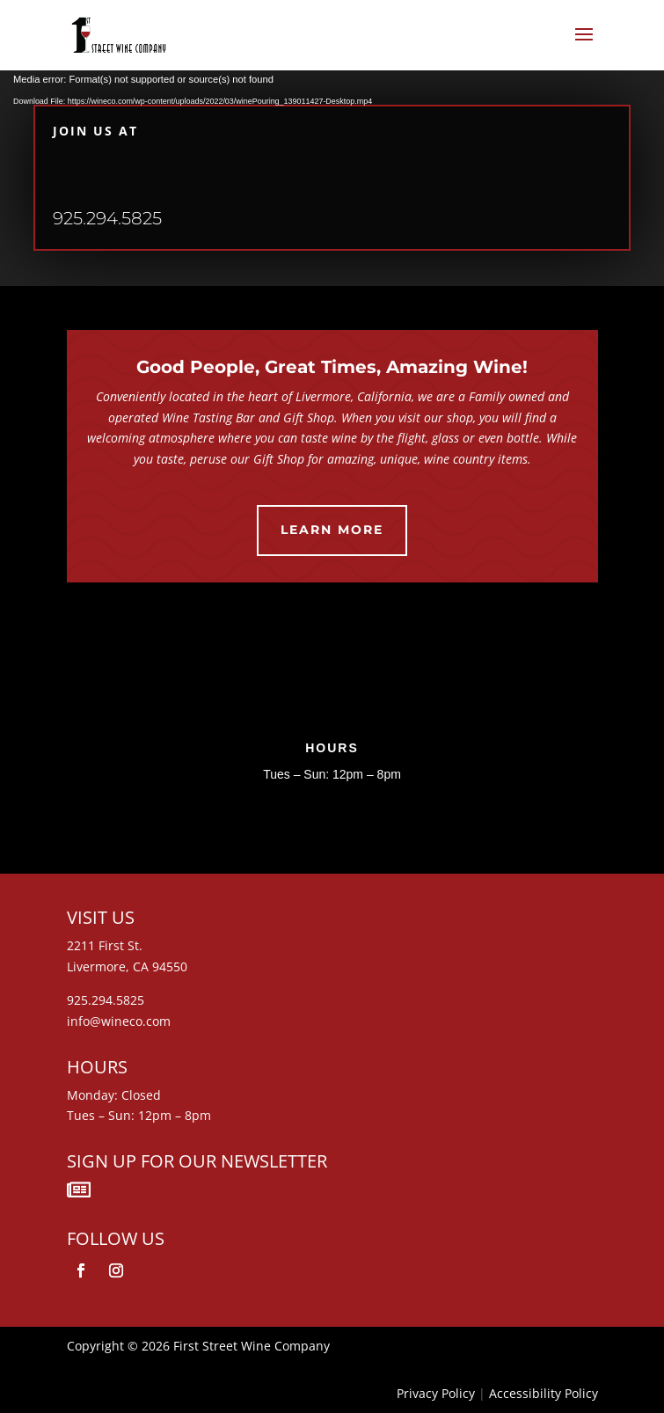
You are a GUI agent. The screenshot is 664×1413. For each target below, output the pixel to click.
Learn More (332, 530)
